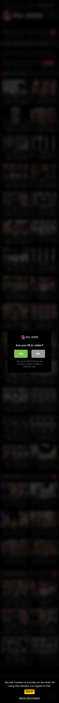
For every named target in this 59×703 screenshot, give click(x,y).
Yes (21, 353)
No (38, 353)
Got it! (29, 691)
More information (29, 698)
